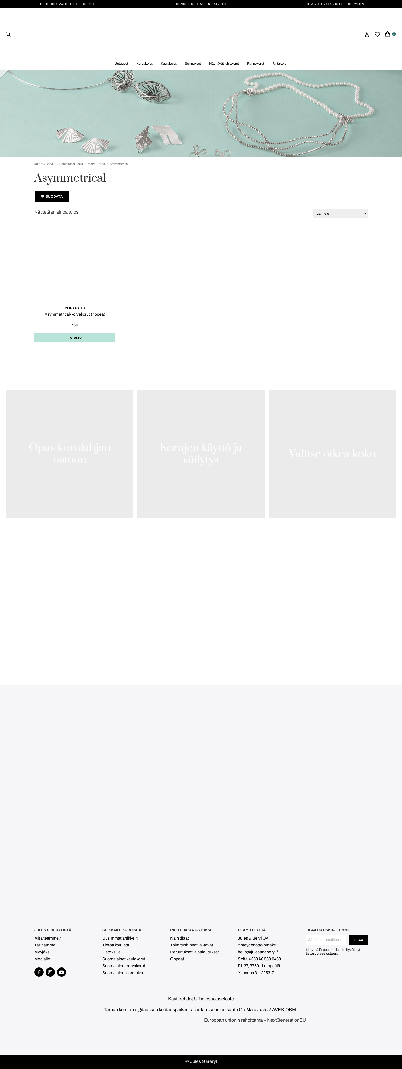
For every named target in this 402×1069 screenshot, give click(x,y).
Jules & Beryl (43, 164)
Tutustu (75, 337)
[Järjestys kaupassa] (340, 213)
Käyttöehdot (180, 998)
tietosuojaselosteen (321, 953)
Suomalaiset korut (70, 164)
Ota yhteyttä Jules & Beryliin (335, 4)
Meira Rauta (96, 164)
